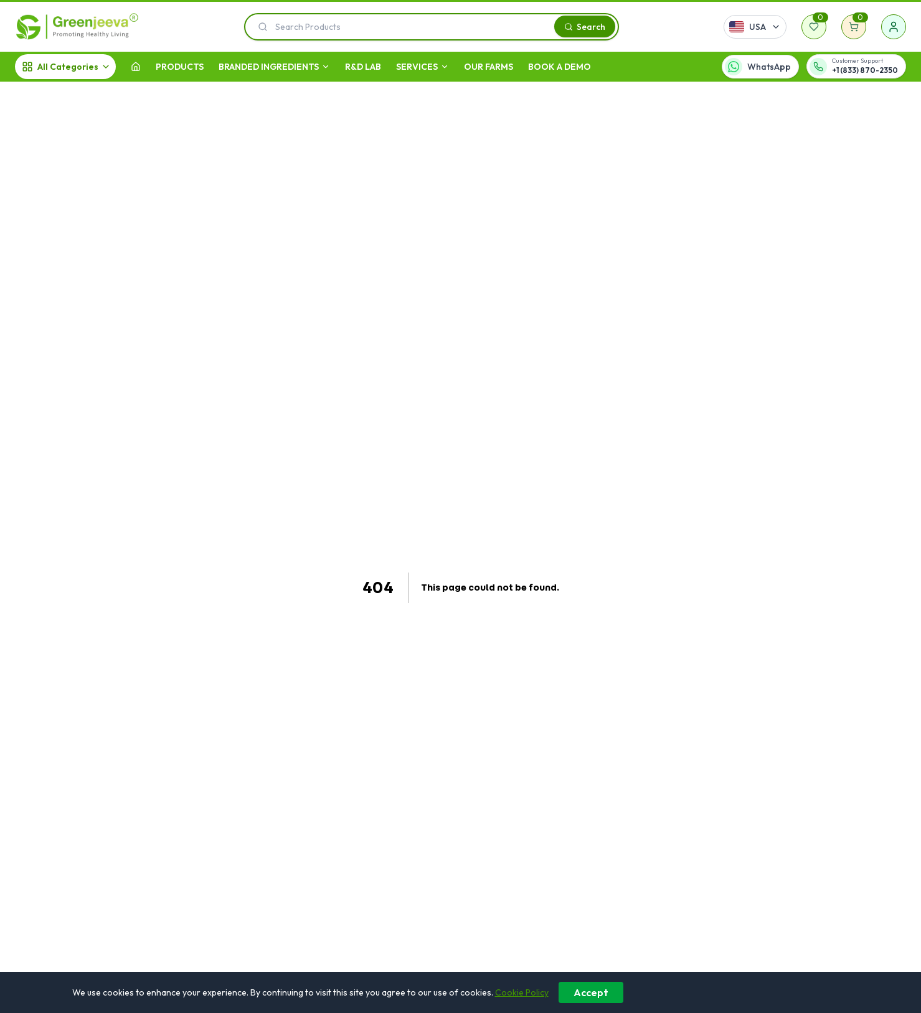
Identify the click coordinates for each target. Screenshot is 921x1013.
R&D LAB (363, 66)
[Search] (584, 26)
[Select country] (755, 27)
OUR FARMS (488, 66)
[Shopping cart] (853, 26)
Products (180, 66)
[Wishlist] (813, 26)
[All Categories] (65, 66)
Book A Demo (559, 66)
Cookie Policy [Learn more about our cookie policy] (522, 992)
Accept (591, 992)
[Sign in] (893, 26)
